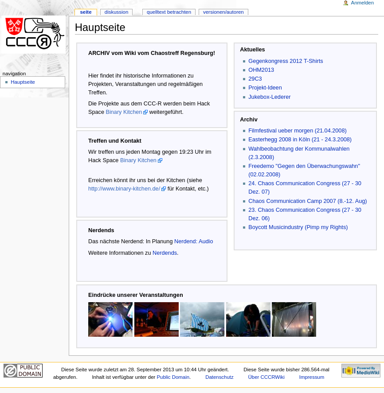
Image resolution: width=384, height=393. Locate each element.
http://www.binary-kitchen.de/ (124, 189)
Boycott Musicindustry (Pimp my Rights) (298, 227)
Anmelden (362, 2)
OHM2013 (261, 70)
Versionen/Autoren (223, 12)
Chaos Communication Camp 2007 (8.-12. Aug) (307, 201)
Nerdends (165, 253)
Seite (85, 12)
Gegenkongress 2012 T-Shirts (285, 61)
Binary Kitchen (124, 112)
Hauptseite (23, 82)
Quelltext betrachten (169, 12)
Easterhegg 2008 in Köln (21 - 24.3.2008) (300, 139)
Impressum (312, 377)
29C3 (255, 79)
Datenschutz (219, 377)
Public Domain (173, 377)
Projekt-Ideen (265, 88)
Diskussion (116, 12)
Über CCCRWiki (266, 377)
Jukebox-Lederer (269, 97)
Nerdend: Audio (193, 241)
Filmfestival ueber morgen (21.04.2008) (297, 131)
